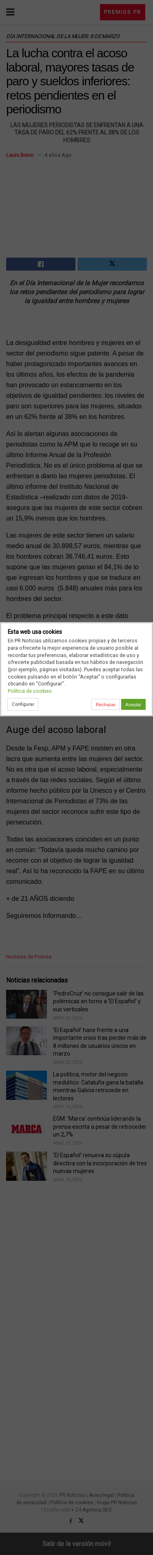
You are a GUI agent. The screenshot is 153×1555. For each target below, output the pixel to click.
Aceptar (133, 704)
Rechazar (105, 704)
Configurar (23, 704)
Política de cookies (30, 691)
